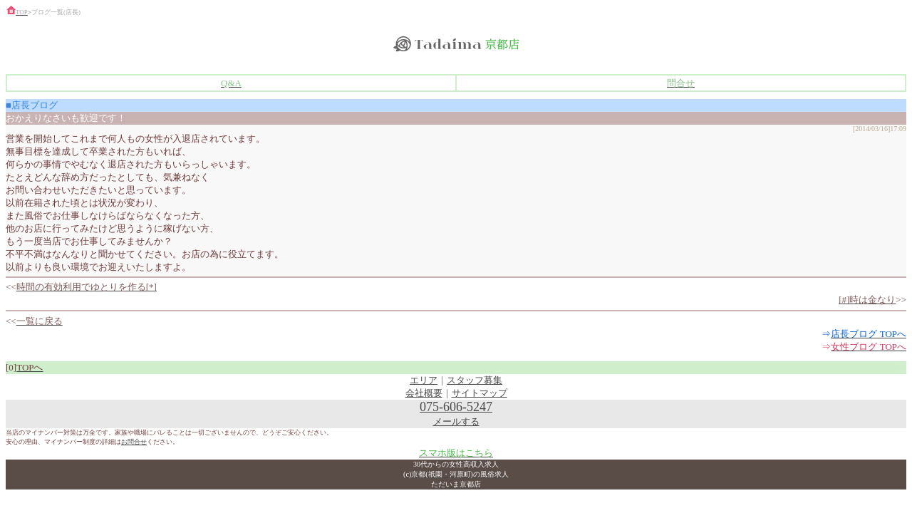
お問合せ (134, 441)
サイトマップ (479, 393)
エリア (423, 380)
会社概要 (423, 393)
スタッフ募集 (474, 380)
